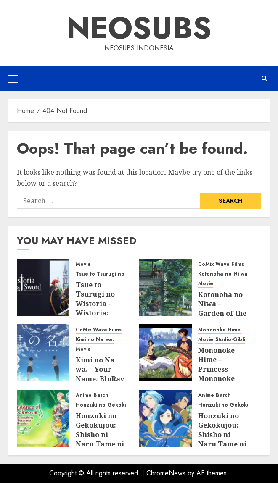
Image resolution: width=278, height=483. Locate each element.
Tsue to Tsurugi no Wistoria (111, 274)
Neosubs (139, 28)
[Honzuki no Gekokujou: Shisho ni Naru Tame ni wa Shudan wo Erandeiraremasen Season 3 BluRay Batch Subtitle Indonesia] (43, 418)
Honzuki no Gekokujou (106, 405)
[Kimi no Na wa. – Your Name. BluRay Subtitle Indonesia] (43, 352)
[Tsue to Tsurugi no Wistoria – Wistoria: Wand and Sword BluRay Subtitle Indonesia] (43, 287)
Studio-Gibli (230, 339)
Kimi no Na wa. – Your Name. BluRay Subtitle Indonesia (100, 378)
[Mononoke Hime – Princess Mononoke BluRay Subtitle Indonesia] (165, 352)
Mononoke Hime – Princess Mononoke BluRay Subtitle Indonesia (216, 378)
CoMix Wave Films (221, 264)
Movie (83, 264)
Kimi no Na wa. (95, 339)
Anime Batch (92, 395)
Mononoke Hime (219, 329)
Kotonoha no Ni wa (223, 274)
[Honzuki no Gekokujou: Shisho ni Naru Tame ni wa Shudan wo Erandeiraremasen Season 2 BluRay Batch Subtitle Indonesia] (165, 418)
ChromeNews (165, 473)
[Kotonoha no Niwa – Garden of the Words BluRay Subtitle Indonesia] (165, 287)
